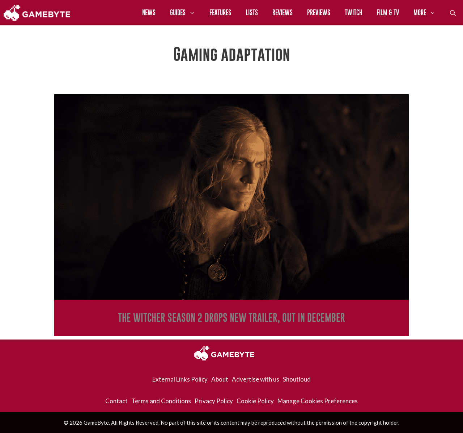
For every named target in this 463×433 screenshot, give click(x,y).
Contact (116, 401)
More (428, 12)
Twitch (353, 12)
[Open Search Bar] (453, 12)
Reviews (282, 12)
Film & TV (388, 12)
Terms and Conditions (161, 401)
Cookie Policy (255, 401)
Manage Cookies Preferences (317, 401)
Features (220, 12)
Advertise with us (255, 379)
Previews (318, 12)
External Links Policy (180, 379)
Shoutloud (297, 379)
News (149, 12)
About (219, 379)
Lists (252, 12)
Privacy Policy (214, 401)
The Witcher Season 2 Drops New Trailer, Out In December (231, 318)
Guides (186, 12)
